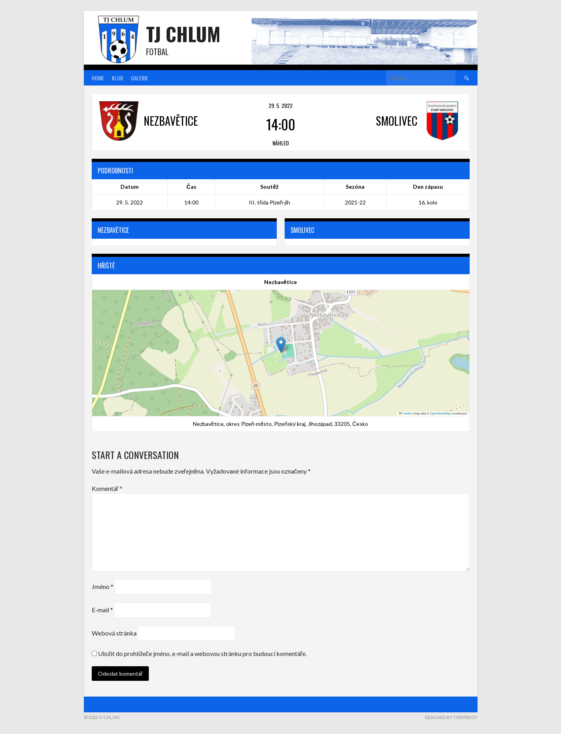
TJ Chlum (183, 34)
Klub (117, 78)
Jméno (102, 586)
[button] (281, 345)
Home (98, 78)
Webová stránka (114, 633)
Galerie (139, 78)
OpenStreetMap (440, 413)
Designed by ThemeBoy (451, 717)
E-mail (102, 609)
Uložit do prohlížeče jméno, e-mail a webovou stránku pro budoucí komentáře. (202, 653)
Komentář (107, 488)
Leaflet (405, 413)
